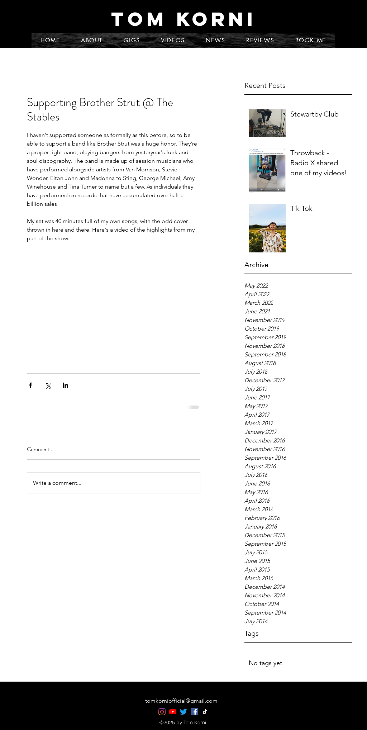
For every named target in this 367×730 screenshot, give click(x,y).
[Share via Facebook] (30, 385)
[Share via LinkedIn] (65, 385)
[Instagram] (162, 711)
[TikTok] (205, 711)
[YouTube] (172, 711)
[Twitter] (183, 711)
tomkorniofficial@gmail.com (181, 700)
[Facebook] (194, 711)
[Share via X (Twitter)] (47, 385)
